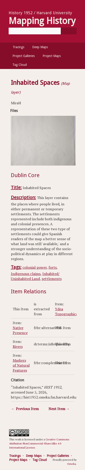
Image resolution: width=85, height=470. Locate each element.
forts (53, 267)
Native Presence (20, 330)
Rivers (18, 346)
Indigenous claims (26, 273)
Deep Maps (40, 47)
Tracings (18, 47)
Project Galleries (23, 56)
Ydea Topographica (66, 311)
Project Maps (52, 56)
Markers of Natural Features (21, 365)
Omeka (71, 463)
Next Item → (59, 408)
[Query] (43, 31)
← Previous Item (25, 408)
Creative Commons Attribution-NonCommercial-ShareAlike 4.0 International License (39, 443)
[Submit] (69, 31)
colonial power (34, 267)
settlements (52, 278)
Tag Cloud (19, 64)
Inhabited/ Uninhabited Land (35, 276)
